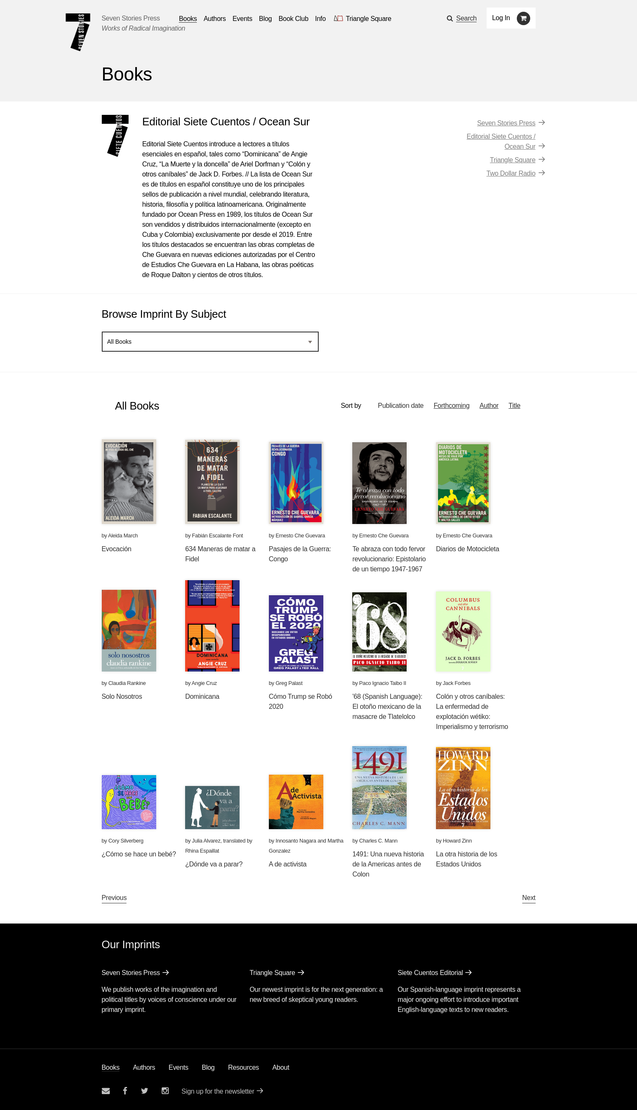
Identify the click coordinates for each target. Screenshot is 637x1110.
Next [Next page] (529, 897)
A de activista (288, 864)
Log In (501, 17)
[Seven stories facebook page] (125, 1091)
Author (489, 405)
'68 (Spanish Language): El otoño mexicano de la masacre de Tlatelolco (387, 706)
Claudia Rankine (127, 683)
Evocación (117, 548)
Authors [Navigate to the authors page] (215, 18)
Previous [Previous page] (114, 897)
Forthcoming (451, 405)
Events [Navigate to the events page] (242, 18)
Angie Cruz (204, 683)
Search (466, 18)
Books (111, 1067)
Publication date (400, 405)
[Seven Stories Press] (78, 32)
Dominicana (202, 696)
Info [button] (320, 18)
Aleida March (123, 535)
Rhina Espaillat (202, 851)
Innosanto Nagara (296, 841)
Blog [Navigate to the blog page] (265, 18)
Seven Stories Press (131, 18)
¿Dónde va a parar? (213, 864)
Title (514, 405)
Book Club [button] (293, 18)
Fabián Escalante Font (217, 535)
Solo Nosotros (122, 696)
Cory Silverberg (126, 841)
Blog (208, 1067)
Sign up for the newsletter (217, 1091)
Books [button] (188, 18)
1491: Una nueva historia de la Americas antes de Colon (388, 864)
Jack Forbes (456, 683)
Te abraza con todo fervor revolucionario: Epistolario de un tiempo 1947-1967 (389, 559)
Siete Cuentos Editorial (430, 972)
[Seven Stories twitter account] (144, 1091)
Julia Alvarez (206, 841)
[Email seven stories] (106, 1091)
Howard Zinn (457, 841)
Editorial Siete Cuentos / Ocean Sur (501, 141)
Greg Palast (289, 683)
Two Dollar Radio (510, 173)
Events (178, 1067)
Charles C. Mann (378, 841)
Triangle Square (513, 159)
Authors (144, 1067)
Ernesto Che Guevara (300, 535)
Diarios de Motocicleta (467, 548)
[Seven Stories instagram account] (165, 1091)
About (280, 1067)
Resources (243, 1067)
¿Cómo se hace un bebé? (139, 854)
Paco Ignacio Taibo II (382, 683)
